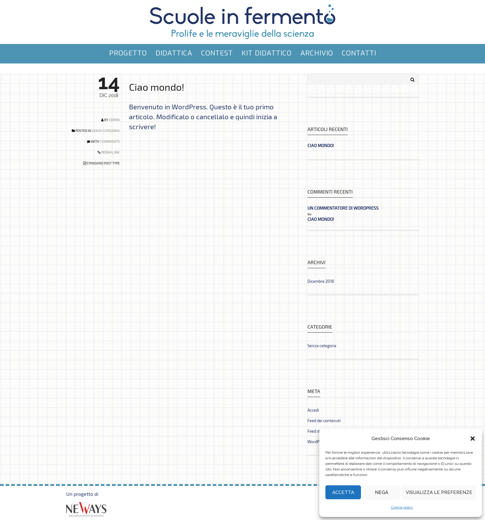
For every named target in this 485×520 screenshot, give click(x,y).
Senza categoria (106, 131)
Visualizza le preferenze (439, 492)
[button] (473, 438)
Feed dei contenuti (324, 420)
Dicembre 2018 (320, 281)
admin (114, 120)
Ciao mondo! (156, 87)
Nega (381, 492)
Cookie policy (402, 507)
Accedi (313, 410)
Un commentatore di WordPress (343, 208)
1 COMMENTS (110, 141)
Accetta (343, 492)
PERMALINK (110, 152)
